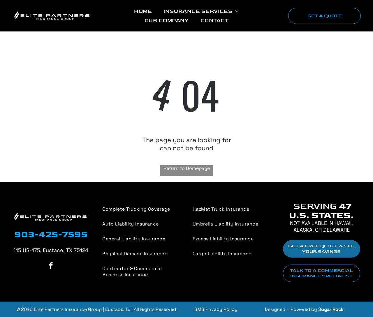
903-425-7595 (50, 234)
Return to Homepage (186, 168)
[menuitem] (143, 11)
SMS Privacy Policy (215, 309)
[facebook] (51, 266)
